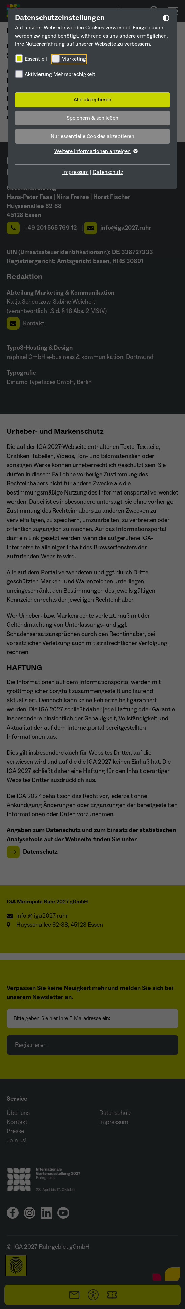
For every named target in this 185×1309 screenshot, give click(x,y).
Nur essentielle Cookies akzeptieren (92, 136)
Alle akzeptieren (92, 99)
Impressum (75, 172)
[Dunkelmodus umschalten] (166, 19)
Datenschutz (108, 172)
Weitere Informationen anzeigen (92, 151)
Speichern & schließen (92, 118)
